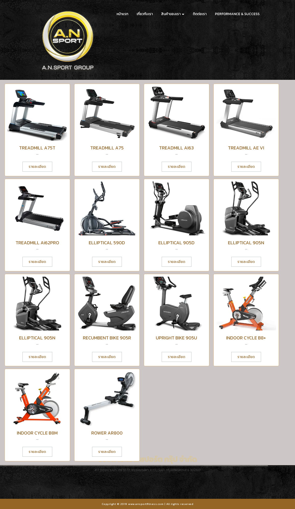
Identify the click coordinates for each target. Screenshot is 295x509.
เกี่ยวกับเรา (145, 14)
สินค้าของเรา (172, 14)
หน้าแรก (122, 14)
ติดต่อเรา (200, 14)
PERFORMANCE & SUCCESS (237, 14)
